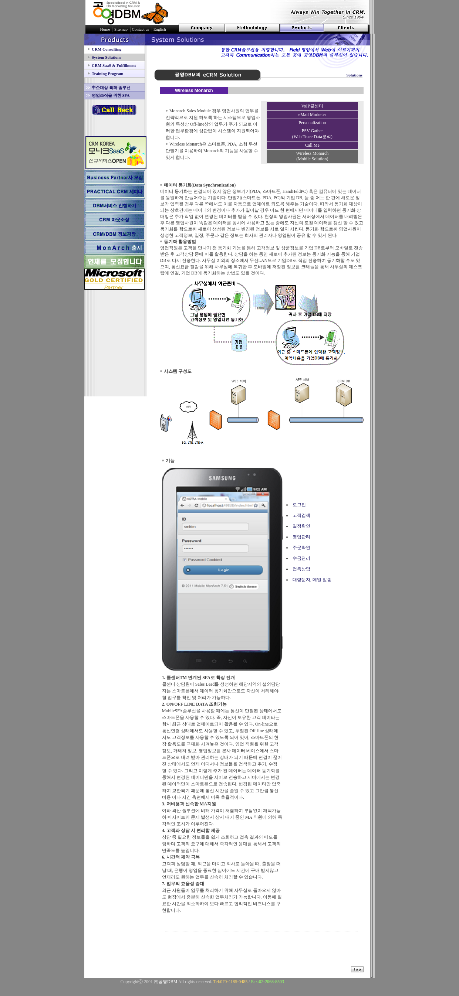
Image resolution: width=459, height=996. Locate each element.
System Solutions (106, 57)
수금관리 (301, 558)
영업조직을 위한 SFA (110, 95)
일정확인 (301, 526)
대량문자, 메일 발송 (312, 579)
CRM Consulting (106, 49)
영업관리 (301, 536)
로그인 (299, 504)
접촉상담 (301, 569)
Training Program (107, 73)
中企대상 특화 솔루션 (111, 87)
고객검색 (301, 515)
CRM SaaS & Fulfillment (114, 65)
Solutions (354, 75)
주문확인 (301, 547)
